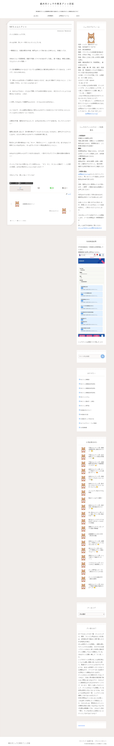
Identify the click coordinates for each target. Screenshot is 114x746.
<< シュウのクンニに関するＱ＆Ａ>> (90, 228)
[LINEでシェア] (51, 188)
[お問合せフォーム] (91, 113)
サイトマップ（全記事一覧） (86, 741)
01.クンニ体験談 (14, 183)
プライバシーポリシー (100, 741)
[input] (90, 356)
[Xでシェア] (38, 188)
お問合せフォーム (84, 174)
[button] (65, 188)
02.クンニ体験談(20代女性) (26, 183)
